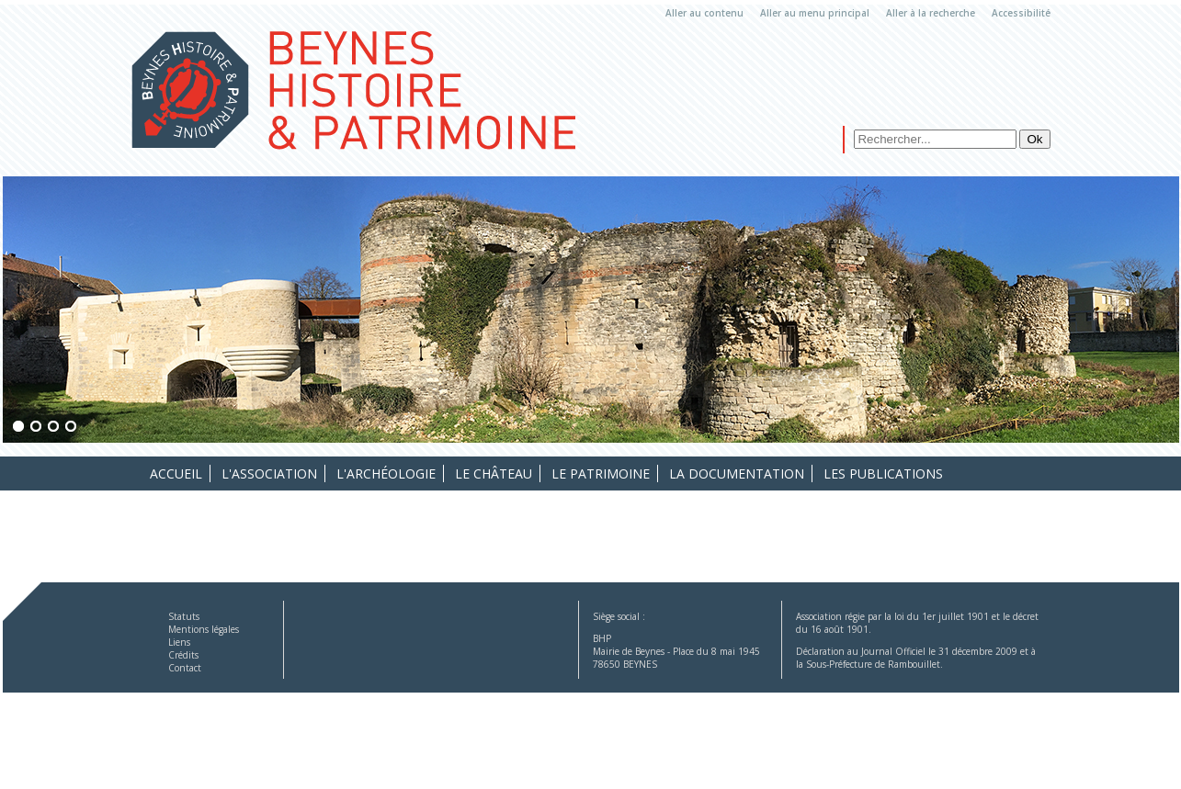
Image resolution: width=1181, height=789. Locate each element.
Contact (184, 667)
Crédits (183, 654)
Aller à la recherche (930, 12)
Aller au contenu (704, 12)
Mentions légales (203, 629)
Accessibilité (1021, 12)
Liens (179, 642)
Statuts (183, 616)
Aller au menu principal (814, 12)
